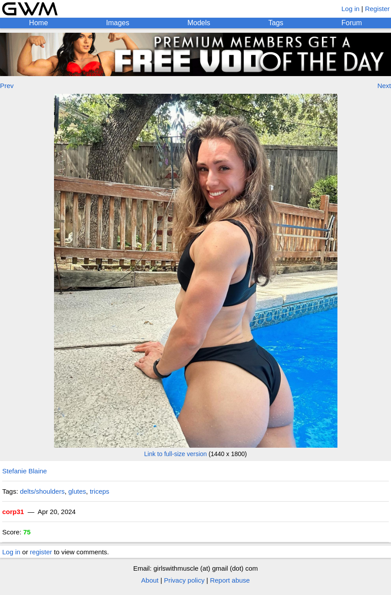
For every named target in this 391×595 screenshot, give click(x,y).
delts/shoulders (42, 491)
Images (117, 23)
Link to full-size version (175, 453)
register (41, 552)
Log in (350, 8)
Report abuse (230, 580)
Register (377, 8)
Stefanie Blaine (24, 471)
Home (38, 23)
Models (198, 23)
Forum (351, 23)
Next (384, 85)
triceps (99, 491)
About (150, 580)
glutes (77, 491)
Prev (7, 85)
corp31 (13, 511)
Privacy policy (184, 580)
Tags (275, 23)
